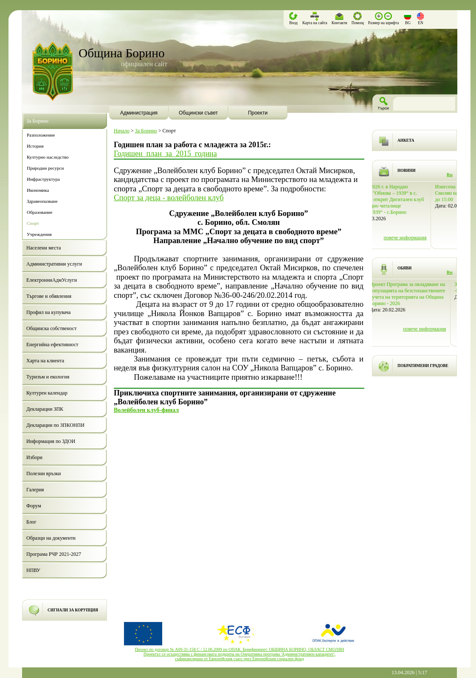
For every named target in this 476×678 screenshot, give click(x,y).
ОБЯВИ (404, 268)
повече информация (431, 238)
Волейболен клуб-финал (146, 409)
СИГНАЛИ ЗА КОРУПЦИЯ (73, 610)
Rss (450, 175)
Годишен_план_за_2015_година (165, 153)
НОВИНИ (406, 170)
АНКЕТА (405, 140)
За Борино (146, 131)
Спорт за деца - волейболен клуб (169, 197)
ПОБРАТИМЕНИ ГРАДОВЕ (422, 366)
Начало (122, 131)
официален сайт (144, 63)
